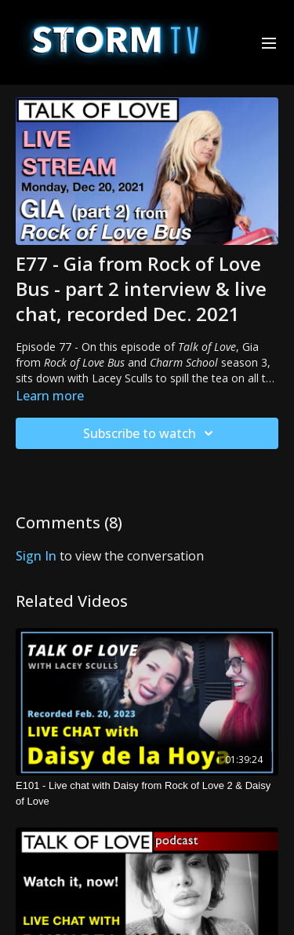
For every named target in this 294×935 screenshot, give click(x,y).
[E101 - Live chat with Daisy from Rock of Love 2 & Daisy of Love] (147, 793)
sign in (36, 555)
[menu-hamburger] (269, 42)
